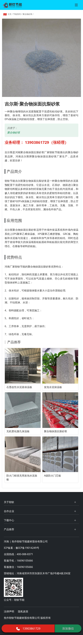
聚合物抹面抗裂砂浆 (55, 431)
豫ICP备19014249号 (27, 548)
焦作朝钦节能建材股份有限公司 (30, 541)
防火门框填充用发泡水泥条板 (21, 477)
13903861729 (28, 628)
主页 (9, 14)
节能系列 (17, 14)
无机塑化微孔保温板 (18, 431)
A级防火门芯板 (52, 475)
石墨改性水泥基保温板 (19, 387)
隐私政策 (23, 611)
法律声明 (9, 611)
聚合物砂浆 (27, 14)
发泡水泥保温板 (53, 387)
